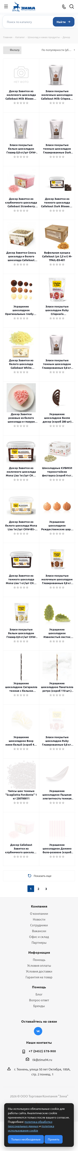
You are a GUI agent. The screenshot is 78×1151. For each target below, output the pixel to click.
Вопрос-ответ (39, 1000)
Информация (39, 952)
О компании (39, 913)
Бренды (39, 1006)
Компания (39, 906)
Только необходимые (26, 1139)
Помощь (39, 960)
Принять (53, 1139)
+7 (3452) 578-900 (42, 1051)
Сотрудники (39, 925)
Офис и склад (39, 937)
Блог (39, 994)
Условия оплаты (39, 965)
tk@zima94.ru (42, 1060)
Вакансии (39, 931)
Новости (39, 919)
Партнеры (39, 942)
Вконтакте (38, 1031)
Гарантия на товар (39, 977)
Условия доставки (39, 971)
